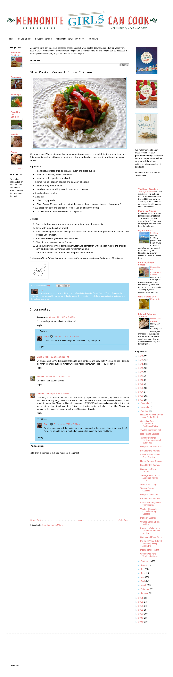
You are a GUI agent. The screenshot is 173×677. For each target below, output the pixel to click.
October (145, 411)
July (143, 569)
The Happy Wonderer (148, 189)
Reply (39, 325)
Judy (46, 336)
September (146, 561)
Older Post (123, 520)
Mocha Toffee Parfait (149, 550)
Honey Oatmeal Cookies (151, 461)
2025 (140, 360)
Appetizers (16, 77)
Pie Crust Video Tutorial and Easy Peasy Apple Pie (151, 543)
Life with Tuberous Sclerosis (147, 315)
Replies (43, 331)
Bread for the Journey (150, 451)
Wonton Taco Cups (148, 484)
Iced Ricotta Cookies (149, 434)
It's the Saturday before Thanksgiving (150, 503)
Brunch (14, 152)
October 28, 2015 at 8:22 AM (58, 376)
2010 (140, 614)
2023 (140, 368)
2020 (140, 380)
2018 (140, 388)
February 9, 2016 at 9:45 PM (57, 393)
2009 (140, 618)
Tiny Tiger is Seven (146, 191)
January (145, 593)
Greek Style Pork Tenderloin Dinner (149, 555)
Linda (39, 357)
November (146, 407)
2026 (140, 356)
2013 (140, 602)
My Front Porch (145, 230)
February (154, 233)
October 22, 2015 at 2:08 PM (62, 317)
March (144, 585)
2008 (140, 622)
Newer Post (35, 520)
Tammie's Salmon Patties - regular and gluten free (150, 440)
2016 (140, 396)
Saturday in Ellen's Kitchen (148, 470)
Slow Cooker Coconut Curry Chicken (150, 456)
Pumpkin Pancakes (149, 494)
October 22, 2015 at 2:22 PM (56, 357)
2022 (140, 372)
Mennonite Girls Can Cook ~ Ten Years (77, 39)
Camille (40, 393)
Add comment (37, 446)
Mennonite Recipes (16, 53)
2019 (140, 384)
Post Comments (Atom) (52, 525)
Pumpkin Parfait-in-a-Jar (151, 447)
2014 (140, 598)
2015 (140, 400)
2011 (140, 610)
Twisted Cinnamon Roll (150, 430)
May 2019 (154, 299)
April (143, 581)
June (143, 573)
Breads (14, 134)
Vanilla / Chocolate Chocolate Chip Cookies (148, 511)
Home (10, 39)
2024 (140, 364)
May (143, 577)
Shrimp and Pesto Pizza (151, 537)
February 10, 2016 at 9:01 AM (67, 424)
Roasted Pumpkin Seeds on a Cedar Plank (151, 416)
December (146, 403)
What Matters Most (147, 297)
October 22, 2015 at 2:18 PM (67, 336)
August (144, 565)
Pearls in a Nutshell (147, 211)
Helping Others (43, 39)
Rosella (40, 376)
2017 (140, 392)
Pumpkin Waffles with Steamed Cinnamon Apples (150, 530)
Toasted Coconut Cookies (148, 489)
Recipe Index (24, 39)
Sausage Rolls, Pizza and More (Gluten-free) (149, 478)
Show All (20, 168)
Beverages (16, 94)
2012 (140, 606)
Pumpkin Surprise (148, 518)
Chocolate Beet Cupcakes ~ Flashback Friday (149, 423)
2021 (140, 376)
